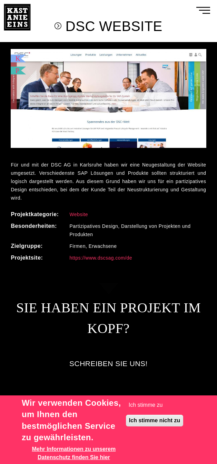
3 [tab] (115, 147)
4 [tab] (122, 147)
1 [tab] (101, 147)
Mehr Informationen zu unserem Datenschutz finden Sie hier (74, 453)
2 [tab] (108, 147)
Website (78, 214)
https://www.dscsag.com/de (100, 258)
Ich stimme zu (146, 405)
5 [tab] (129, 147)
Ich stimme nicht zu (154, 420)
